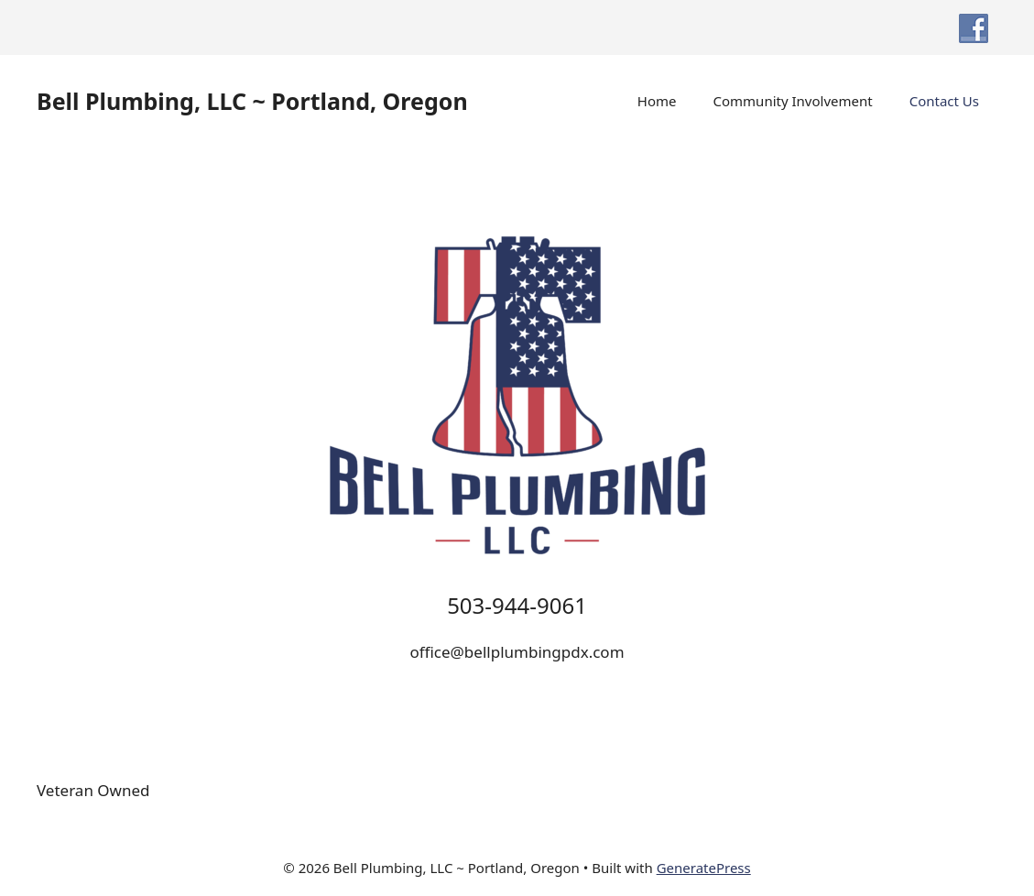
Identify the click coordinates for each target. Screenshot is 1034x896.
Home (657, 101)
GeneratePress (704, 867)
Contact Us (944, 101)
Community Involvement (793, 101)
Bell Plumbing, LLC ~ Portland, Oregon (252, 100)
